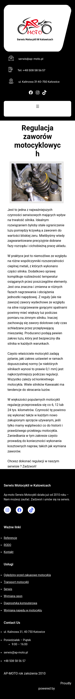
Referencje (10, 537)
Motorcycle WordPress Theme (38, 683)
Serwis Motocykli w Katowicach (35, 39)
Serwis (8, 589)
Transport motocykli (16, 582)
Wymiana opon (13, 596)
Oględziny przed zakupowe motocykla (27, 575)
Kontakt (8, 552)
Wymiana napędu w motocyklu (23, 610)
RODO (7, 545)
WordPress (63, 688)
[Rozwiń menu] (37, 106)
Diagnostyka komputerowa (20, 603)
